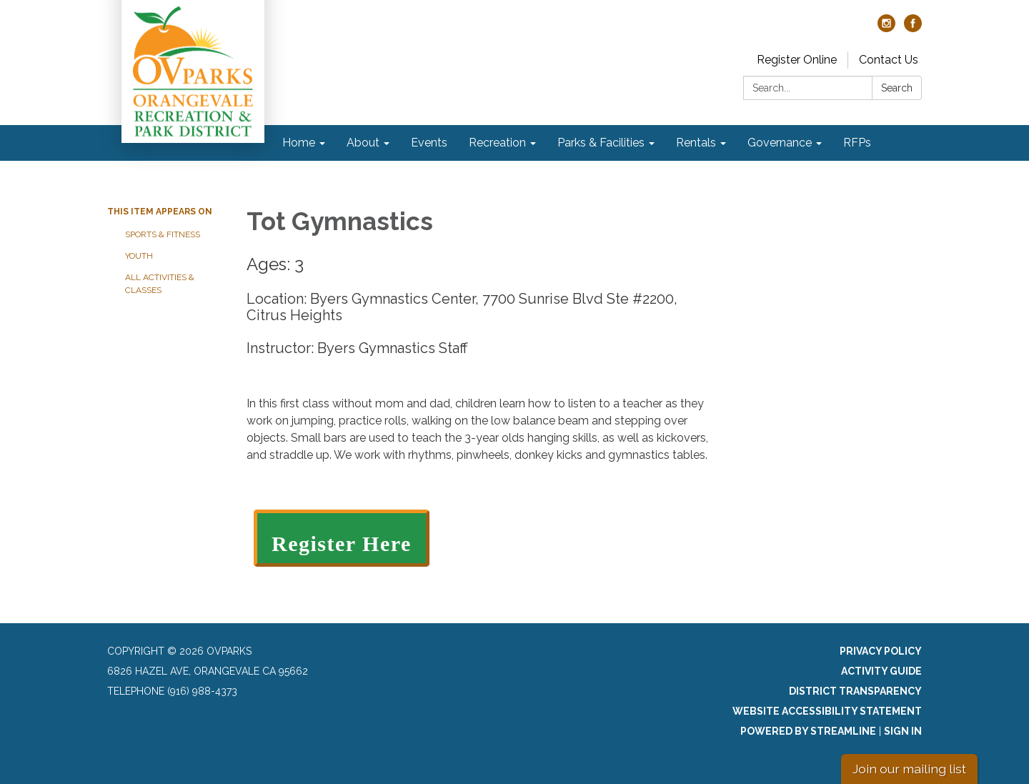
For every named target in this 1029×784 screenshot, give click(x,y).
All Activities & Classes (159, 283)
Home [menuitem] (298, 142)
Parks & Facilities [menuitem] (601, 142)
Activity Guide (881, 671)
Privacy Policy (881, 651)
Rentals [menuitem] (696, 142)
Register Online (797, 59)
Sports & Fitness (162, 234)
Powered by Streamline (808, 731)
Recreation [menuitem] (497, 142)
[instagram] (886, 28)
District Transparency (855, 691)
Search (897, 88)
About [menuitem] (363, 142)
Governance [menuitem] (779, 142)
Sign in (903, 731)
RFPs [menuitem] (857, 142)
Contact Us (888, 59)
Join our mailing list (909, 768)
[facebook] (913, 28)
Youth (139, 256)
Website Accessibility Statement (827, 711)
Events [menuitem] (429, 142)
